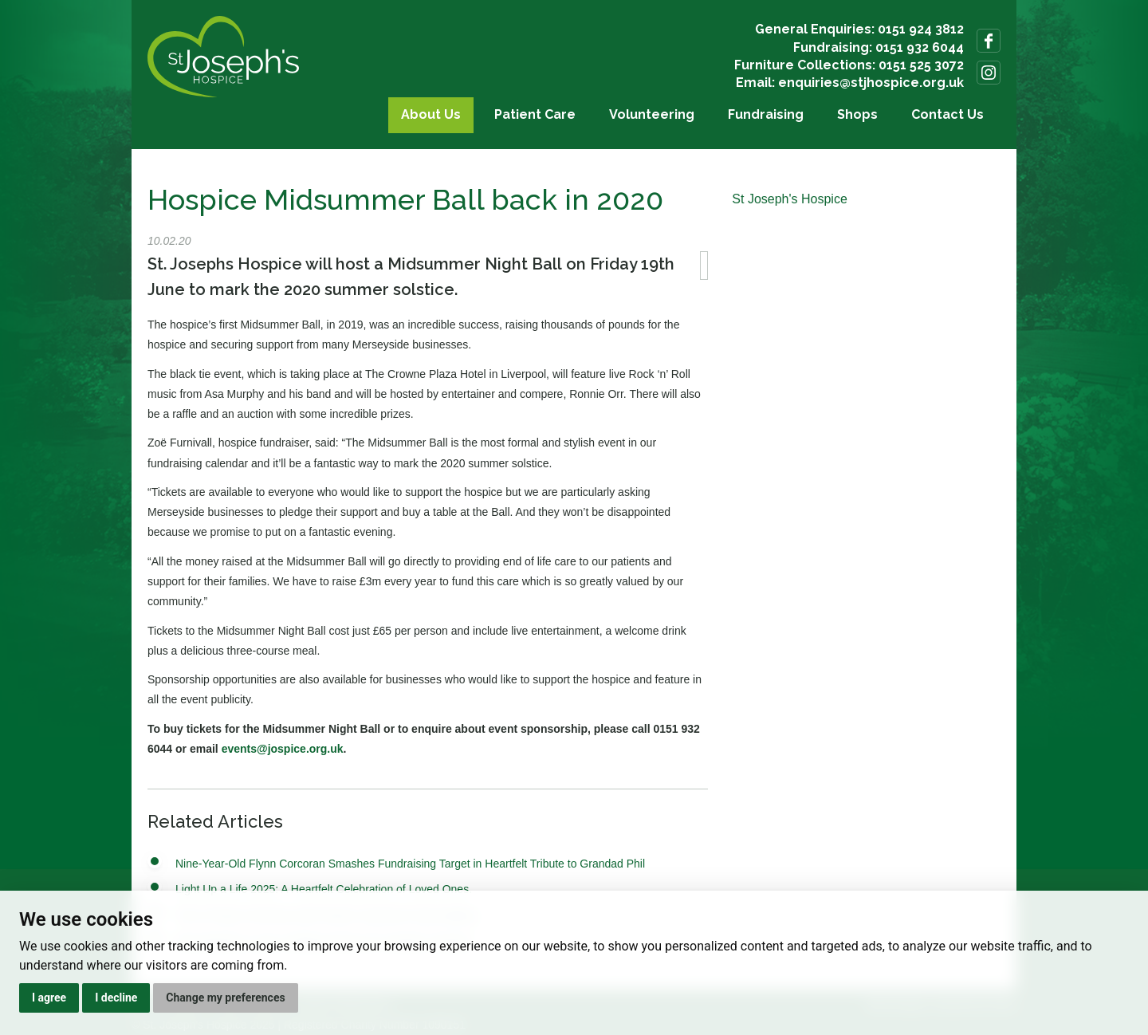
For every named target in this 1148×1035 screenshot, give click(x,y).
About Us (431, 114)
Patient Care (535, 114)
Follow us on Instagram (989, 73)
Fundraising (766, 114)
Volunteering (651, 114)
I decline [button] (116, 997)
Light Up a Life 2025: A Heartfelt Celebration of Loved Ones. (323, 889)
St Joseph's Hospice (789, 199)
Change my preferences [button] (225, 997)
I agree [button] (49, 997)
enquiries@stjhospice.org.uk (871, 82)
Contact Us (947, 114)
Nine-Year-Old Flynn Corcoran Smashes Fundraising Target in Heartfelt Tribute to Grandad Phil (410, 863)
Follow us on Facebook (989, 41)
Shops (857, 114)
